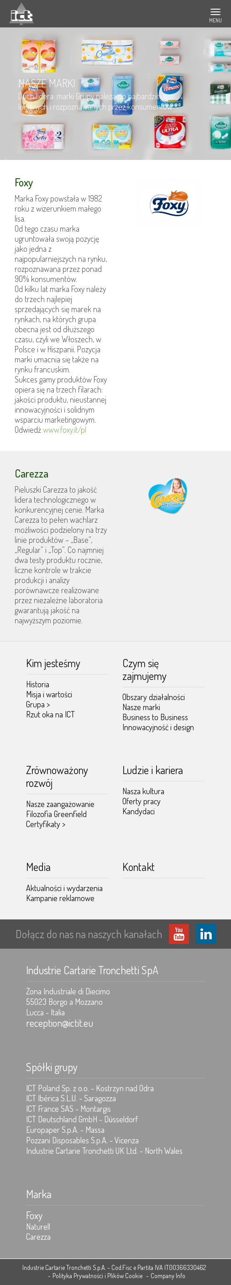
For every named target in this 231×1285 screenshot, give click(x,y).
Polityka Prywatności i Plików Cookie (97, 1276)
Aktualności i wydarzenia (64, 888)
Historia (37, 684)
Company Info (168, 1276)
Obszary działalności (153, 697)
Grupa (38, 704)
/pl (82, 430)
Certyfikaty (45, 824)
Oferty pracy (141, 801)
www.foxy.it (60, 430)
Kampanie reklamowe (60, 898)
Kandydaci (138, 811)
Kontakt (138, 867)
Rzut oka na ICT (50, 714)
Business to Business (155, 717)
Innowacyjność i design (158, 727)
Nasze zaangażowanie (60, 804)
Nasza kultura (143, 791)
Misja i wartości (49, 694)
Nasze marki (141, 707)
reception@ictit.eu (59, 1022)
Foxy (34, 1215)
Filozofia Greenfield (56, 814)
